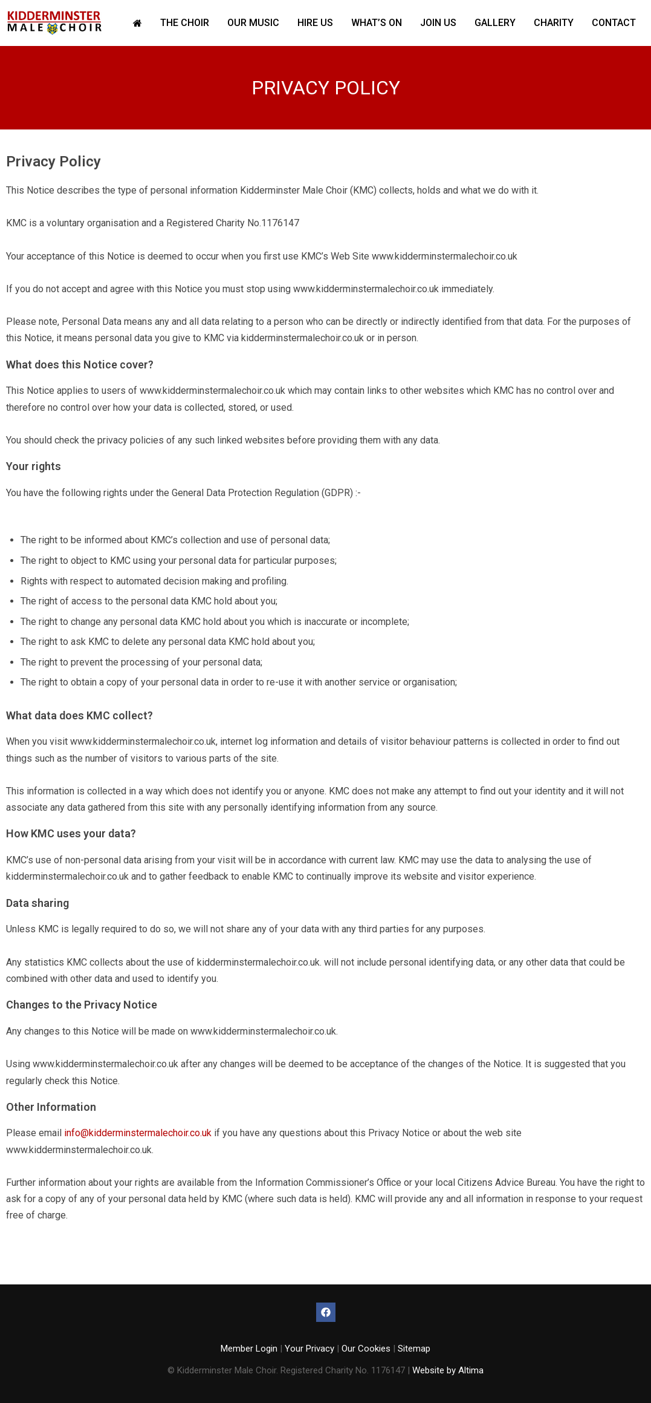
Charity (554, 22)
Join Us (438, 22)
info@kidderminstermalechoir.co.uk (138, 1133)
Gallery (495, 22)
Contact (614, 22)
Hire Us (315, 22)
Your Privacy (309, 1348)
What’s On (376, 22)
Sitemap (414, 1348)
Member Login (249, 1348)
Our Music (253, 22)
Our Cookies (366, 1348)
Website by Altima (448, 1370)
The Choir (184, 22)
